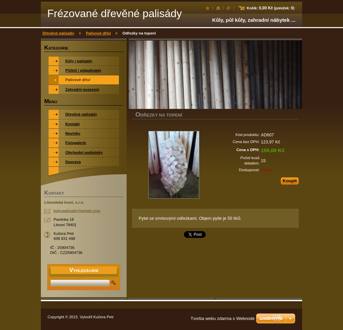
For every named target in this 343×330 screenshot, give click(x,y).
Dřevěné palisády (58, 33)
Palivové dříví (98, 33)
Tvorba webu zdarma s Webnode (223, 318)
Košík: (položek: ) (270, 8)
